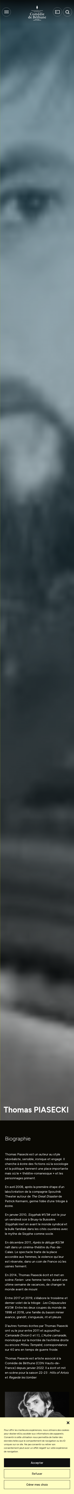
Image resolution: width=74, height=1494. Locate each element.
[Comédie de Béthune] (37, 12)
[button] (68, 1422)
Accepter (37, 1463)
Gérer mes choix (37, 1484)
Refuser (37, 1474)
